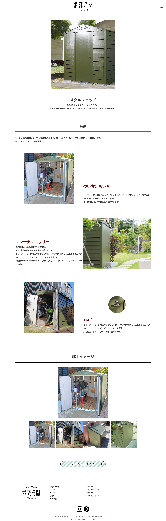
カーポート (54, 490)
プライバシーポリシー (94, 490)
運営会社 (90, 493)
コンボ (52, 493)
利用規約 (90, 487)
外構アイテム (54, 499)
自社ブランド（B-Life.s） (96, 496)
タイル (52, 496)
